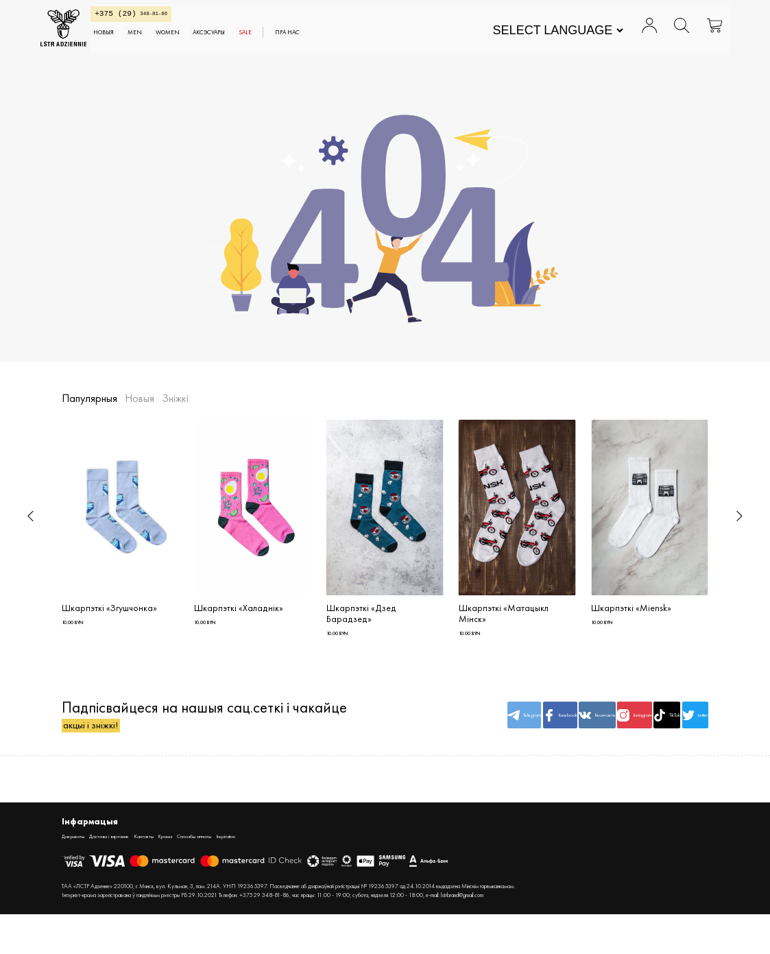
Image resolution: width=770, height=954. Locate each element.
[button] (30, 516)
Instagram (573, 737)
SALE (351, 42)
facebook (463, 737)
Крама (221, 874)
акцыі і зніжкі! (106, 758)
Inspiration (317, 874)
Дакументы (79, 874)
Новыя (157, 42)
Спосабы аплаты (266, 874)
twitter (682, 737)
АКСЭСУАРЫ (300, 42)
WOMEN (241, 42)
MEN (197, 42)
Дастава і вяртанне (134, 874)
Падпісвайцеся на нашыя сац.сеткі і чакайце (175, 737)
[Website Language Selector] (536, 35)
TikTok (627, 737)
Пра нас (404, 42)
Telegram (409, 737)
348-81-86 (177, 18)
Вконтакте (518, 737)
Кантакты (187, 874)
